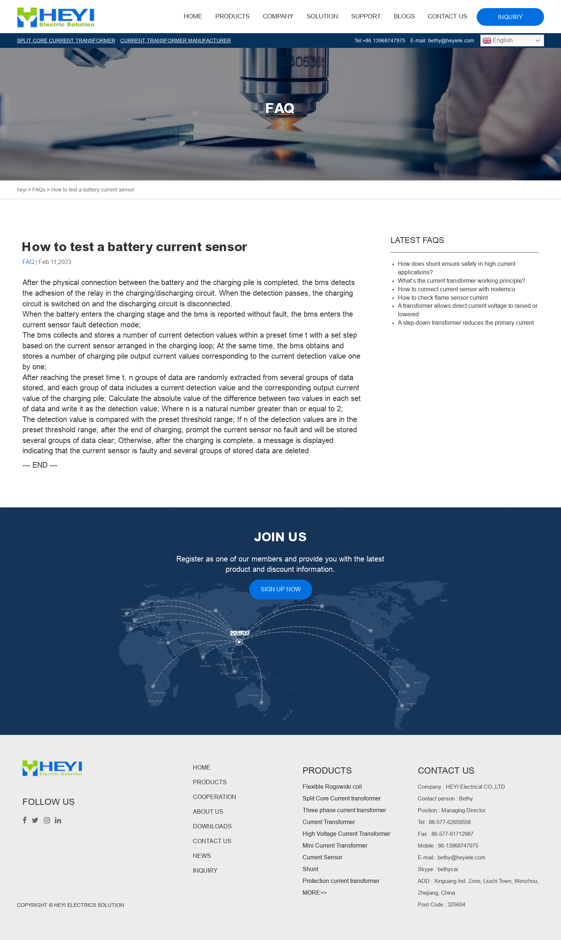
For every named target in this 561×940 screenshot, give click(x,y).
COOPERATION (214, 797)
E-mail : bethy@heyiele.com (452, 857)
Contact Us (447, 16)
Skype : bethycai (438, 869)
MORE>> (315, 893)
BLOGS (404, 16)
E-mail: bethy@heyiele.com (442, 40)
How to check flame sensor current (443, 298)
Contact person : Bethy (445, 798)
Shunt (310, 869)
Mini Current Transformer (335, 845)
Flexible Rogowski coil (332, 787)
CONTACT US (212, 841)
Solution (322, 16)
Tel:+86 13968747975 (379, 40)
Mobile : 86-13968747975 (448, 845)
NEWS (202, 856)
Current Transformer (329, 822)
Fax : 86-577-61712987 (445, 834)
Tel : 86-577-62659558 (444, 822)
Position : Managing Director (452, 810)
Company (278, 16)
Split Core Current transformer (342, 798)
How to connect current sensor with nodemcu (456, 289)
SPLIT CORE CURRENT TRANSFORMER (66, 40)
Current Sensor (322, 857)
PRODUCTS (210, 782)
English (498, 40)
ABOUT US (208, 812)
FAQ (28, 262)
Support (366, 16)
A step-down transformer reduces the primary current (466, 323)
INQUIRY (205, 870)
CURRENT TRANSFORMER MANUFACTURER (175, 40)
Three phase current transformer (344, 810)
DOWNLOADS (212, 826)
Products (232, 16)
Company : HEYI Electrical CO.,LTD (461, 787)
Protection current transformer (341, 881)
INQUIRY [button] (510, 17)
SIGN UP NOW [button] (281, 589)
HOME (193, 16)
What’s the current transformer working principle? (461, 281)
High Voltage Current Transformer (346, 834)
